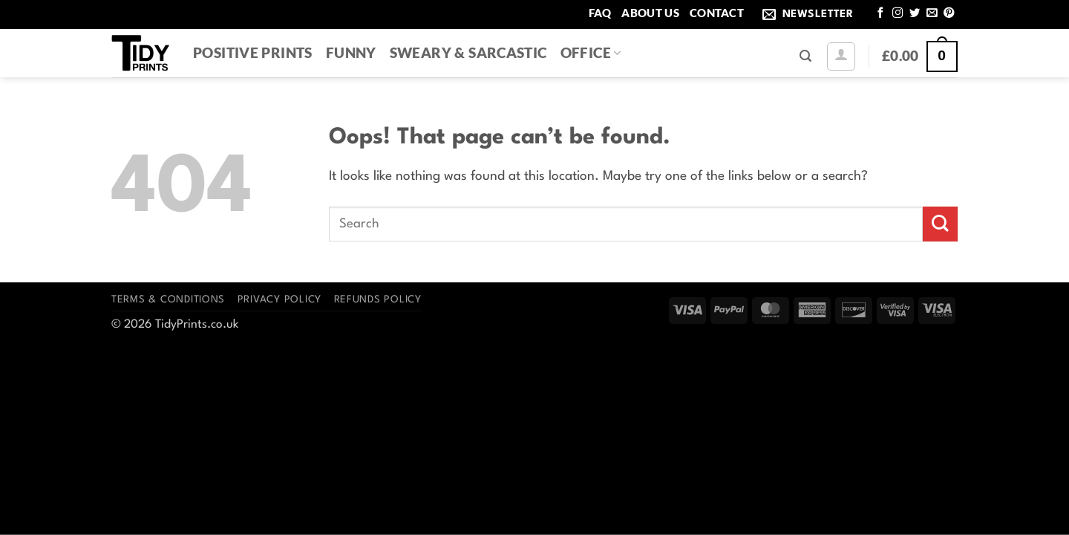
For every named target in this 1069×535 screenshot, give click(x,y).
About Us (650, 12)
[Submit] (940, 224)
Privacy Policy (279, 300)
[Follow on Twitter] (914, 13)
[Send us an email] (931, 13)
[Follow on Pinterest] (949, 13)
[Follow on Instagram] (897, 13)
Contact (717, 12)
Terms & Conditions (168, 300)
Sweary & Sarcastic (468, 52)
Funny (351, 52)
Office (590, 52)
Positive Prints (253, 52)
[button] (811, 14)
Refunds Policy (378, 300)
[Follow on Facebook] (880, 13)
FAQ (600, 12)
